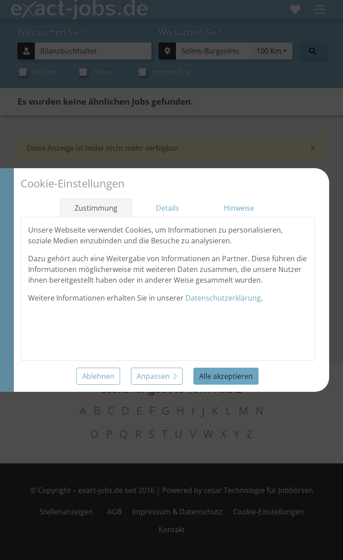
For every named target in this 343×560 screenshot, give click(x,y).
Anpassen (157, 376)
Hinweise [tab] (239, 208)
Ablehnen (98, 376)
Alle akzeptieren (226, 376)
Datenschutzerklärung (223, 298)
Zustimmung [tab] (96, 208)
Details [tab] (167, 208)
